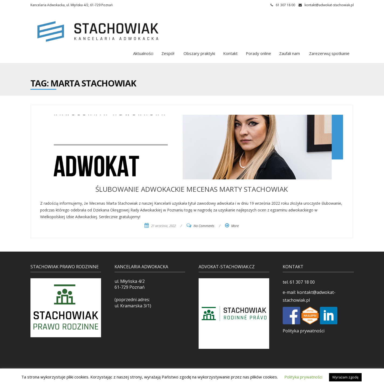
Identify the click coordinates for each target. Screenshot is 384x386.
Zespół (167, 53)
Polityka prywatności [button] (303, 377)
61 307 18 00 (302, 282)
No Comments (203, 226)
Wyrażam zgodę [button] (345, 377)
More (235, 226)
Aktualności (143, 53)
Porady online (258, 53)
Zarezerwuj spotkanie (329, 53)
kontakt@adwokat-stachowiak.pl (329, 5)
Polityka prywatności (303, 331)
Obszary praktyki (198, 53)
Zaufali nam (289, 53)
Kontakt (230, 53)
